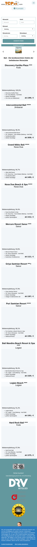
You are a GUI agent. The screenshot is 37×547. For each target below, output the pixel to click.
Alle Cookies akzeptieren (21, 544)
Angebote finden (18, 41)
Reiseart (5, 26)
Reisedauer (23, 33)
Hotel (21, 19)
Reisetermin (6, 33)
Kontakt (18, 8)
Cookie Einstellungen (7, 544)
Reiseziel (5, 19)
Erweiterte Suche (18, 45)
